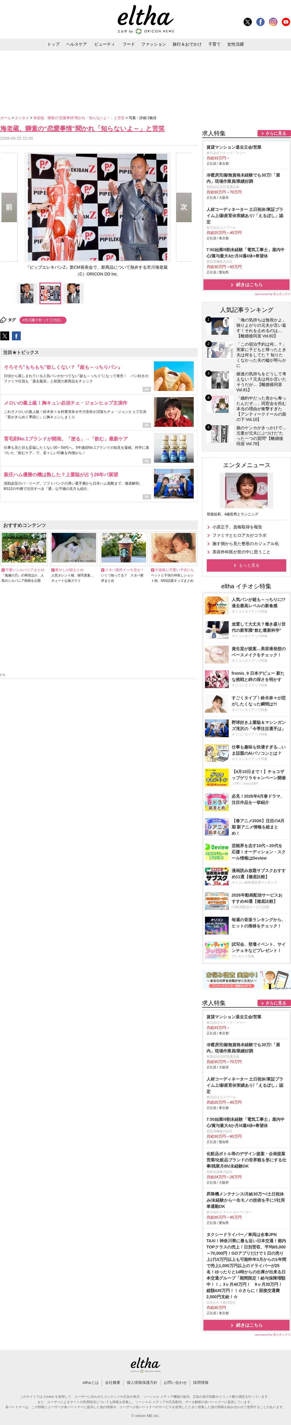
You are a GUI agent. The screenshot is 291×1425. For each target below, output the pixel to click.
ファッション (153, 44)
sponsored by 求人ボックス (273, 294)
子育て (214, 44)
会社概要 (112, 1382)
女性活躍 (235, 44)
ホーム (6, 118)
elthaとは (90, 1382)
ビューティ (104, 44)
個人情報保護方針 (142, 1382)
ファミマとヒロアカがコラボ (239, 535)
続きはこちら (249, 284)
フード (129, 44)
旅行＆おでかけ (187, 44)
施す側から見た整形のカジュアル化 (245, 543)
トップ (53, 44)
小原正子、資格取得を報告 (237, 527)
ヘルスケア (76, 44)
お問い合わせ (175, 1382)
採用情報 (201, 1382)
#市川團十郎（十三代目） (43, 320)
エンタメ (22, 118)
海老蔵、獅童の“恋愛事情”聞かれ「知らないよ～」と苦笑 (79, 118)
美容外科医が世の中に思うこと (241, 551)
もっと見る (249, 565)
